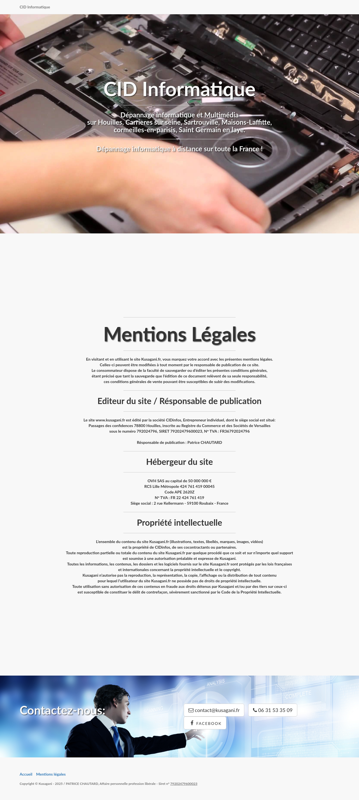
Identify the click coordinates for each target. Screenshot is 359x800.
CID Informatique (35, 6)
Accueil (26, 774)
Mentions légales (51, 774)
